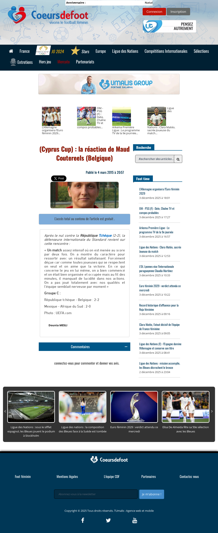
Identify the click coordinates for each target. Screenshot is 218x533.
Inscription (178, 11)
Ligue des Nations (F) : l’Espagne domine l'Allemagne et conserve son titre (160, 346)
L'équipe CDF (111, 476)
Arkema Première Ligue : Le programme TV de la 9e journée (156, 229)
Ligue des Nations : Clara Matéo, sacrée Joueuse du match (160, 249)
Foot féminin (23, 476)
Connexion (154, 11)
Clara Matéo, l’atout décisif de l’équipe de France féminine (159, 326)
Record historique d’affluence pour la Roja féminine (159, 307)
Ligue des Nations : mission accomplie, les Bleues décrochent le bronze (159, 365)
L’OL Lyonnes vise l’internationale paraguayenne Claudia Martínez (156, 268)
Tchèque (105, 236)
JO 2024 (50, 51)
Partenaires (148, 476)
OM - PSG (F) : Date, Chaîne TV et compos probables (156, 210)
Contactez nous (189, 476)
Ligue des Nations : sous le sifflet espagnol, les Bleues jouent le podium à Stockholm (31, 431)
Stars (80, 51)
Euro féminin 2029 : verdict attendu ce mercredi (160, 288)
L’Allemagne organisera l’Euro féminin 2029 (159, 191)
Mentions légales (67, 476)
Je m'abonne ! (151, 494)
